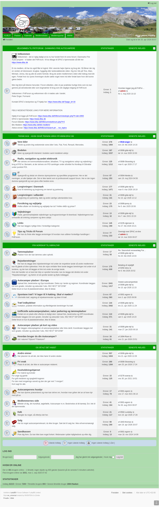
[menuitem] (6, 498)
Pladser (17, 36)
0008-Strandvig (126, 161)
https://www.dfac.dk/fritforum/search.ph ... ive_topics (45, 128)
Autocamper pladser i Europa (33, 280)
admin (123, 91)
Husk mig (109, 457)
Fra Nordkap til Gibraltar (45, 245)
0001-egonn (125, 294)
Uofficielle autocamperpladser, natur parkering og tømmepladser (52, 311)
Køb (20, 412)
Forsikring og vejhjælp (29, 203)
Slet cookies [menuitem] (127, 493)
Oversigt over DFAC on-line (129, 231)
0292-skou (124, 268)
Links (20, 223)
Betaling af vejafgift (126, 265)
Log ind (7, 451)
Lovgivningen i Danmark (30, 186)
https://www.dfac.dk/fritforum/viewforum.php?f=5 (45, 122)
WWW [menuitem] (69, 36)
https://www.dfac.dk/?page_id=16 (61, 102)
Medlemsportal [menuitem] (57, 36)
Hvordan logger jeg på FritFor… (131, 88)
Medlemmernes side (28, 401)
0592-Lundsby (126, 412)
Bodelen (22, 150)
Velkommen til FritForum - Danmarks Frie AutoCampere (46, 48)
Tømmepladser (25, 252)
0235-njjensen (126, 223)
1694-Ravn (124, 336)
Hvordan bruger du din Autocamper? (37, 336)
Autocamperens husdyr (30, 389)
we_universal (11, 495)
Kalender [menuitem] (28, 36)
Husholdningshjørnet (29, 370)
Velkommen (24, 54)
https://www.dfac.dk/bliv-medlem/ (36, 125)
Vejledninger (24, 212)
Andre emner (24, 353)
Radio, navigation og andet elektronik (37, 158)
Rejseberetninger (27, 261)
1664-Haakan (72, 484)
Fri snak (22, 361)
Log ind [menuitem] (152, 3)
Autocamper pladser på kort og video (37, 325)
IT (19, 172)
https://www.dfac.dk (20, 62)
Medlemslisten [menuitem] (42, 36)
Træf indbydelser (27, 303)
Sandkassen (24, 431)
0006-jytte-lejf (125, 150)
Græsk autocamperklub (128, 282)
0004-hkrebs (125, 175)
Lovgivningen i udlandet (30, 195)
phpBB (13, 492)
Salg (20, 420)
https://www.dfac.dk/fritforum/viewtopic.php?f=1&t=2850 (61, 116)
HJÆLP (7, 36)
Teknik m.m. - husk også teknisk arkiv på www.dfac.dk (46, 136)
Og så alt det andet (46, 348)
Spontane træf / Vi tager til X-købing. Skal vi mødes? (45, 294)
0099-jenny (124, 203)
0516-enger (125, 142)
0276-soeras (125, 376)
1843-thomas (125, 422)
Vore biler (23, 142)
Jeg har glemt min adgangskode (89, 457)
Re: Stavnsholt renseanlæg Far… (132, 250)
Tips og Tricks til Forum (30, 231)
